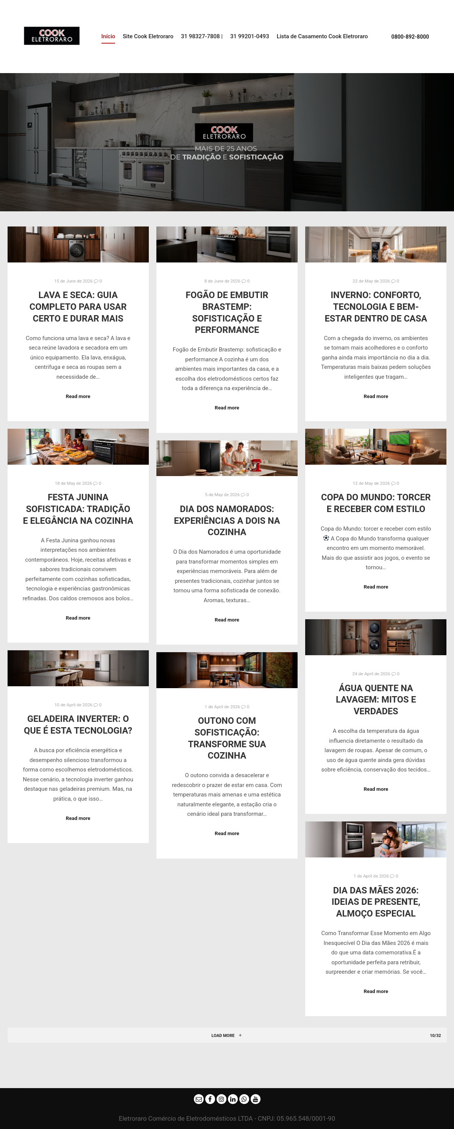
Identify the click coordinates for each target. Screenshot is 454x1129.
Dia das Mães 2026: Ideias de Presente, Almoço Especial (376, 902)
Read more (78, 396)
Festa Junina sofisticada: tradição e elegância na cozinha (78, 509)
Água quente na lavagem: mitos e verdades (376, 700)
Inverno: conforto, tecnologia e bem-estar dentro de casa (376, 306)
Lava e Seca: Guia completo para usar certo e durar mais (78, 306)
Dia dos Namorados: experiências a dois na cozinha (227, 520)
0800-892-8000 (410, 37)
